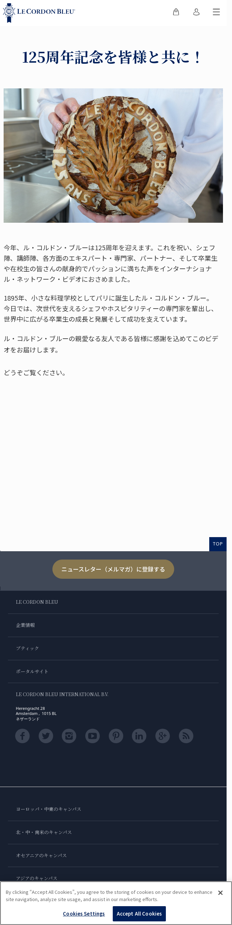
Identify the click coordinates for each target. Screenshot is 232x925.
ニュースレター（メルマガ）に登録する (113, 569)
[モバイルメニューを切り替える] (216, 13)
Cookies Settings (84, 913)
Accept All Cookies (139, 913)
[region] (116, 903)
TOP (218, 543)
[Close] (220, 893)
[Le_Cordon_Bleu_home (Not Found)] (40, 13)
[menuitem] (176, 13)
